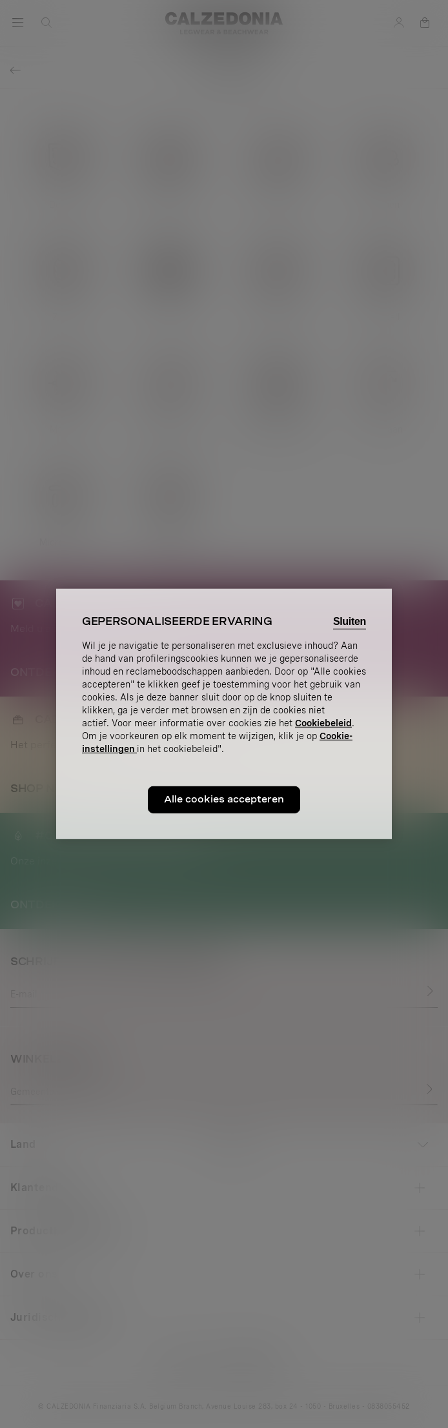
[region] (224, 714)
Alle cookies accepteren (224, 799)
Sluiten (349, 621)
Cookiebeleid (323, 723)
